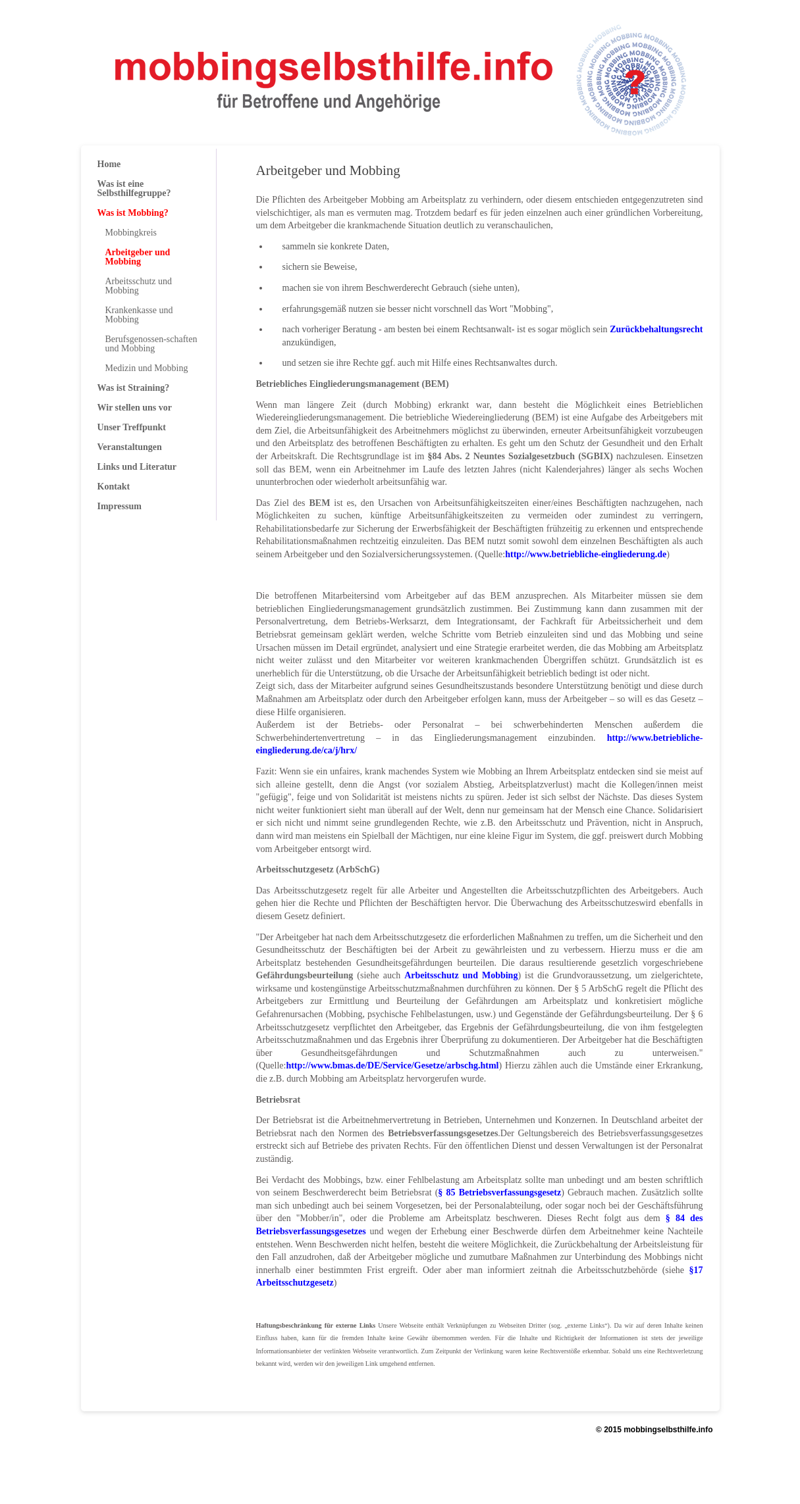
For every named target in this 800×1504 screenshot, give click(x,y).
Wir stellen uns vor (134, 408)
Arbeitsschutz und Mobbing (461, 975)
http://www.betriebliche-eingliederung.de (585, 554)
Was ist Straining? (133, 388)
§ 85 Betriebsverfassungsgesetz (499, 1192)
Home (109, 164)
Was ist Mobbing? (133, 213)
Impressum (119, 506)
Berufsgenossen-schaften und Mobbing (151, 343)
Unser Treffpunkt (131, 427)
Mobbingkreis (131, 233)
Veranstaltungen (129, 447)
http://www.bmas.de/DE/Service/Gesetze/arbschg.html (392, 1065)
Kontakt (113, 486)
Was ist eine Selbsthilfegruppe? (134, 188)
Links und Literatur (137, 467)
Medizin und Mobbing (146, 368)
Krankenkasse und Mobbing (139, 314)
